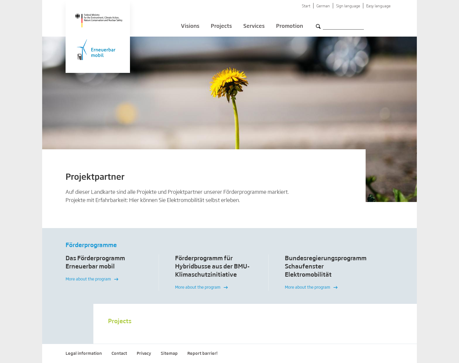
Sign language (348, 6)
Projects (221, 26)
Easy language (378, 6)
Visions (190, 26)
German (323, 6)
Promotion (289, 26)
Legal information (84, 354)
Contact (119, 354)
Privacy (144, 354)
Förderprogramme (91, 245)
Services (254, 26)
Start (306, 6)
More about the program (92, 279)
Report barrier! (202, 354)
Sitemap (169, 354)
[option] (104, 272)
